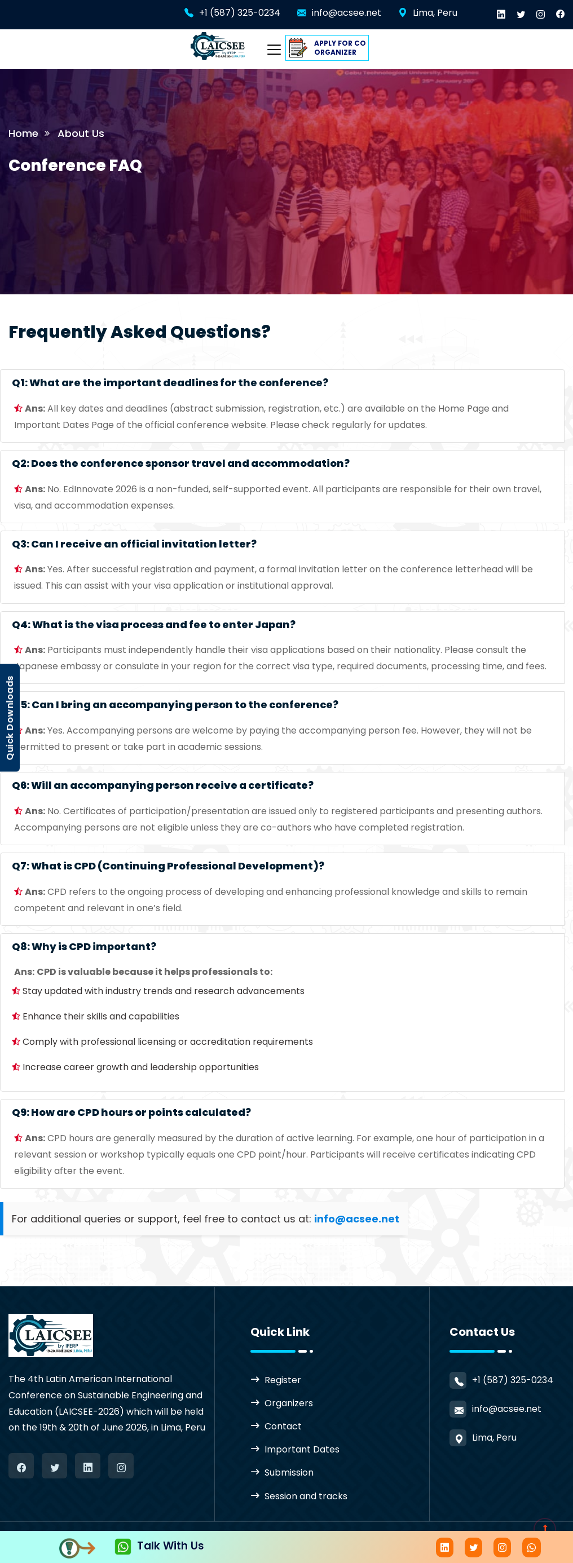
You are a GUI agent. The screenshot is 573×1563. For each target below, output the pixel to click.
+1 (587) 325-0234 (239, 12)
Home (23, 133)
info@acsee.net (346, 12)
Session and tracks (306, 1496)
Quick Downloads (9, 718)
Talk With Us (159, 1545)
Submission (289, 1472)
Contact (283, 1426)
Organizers (289, 1403)
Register (283, 1380)
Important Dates (302, 1449)
